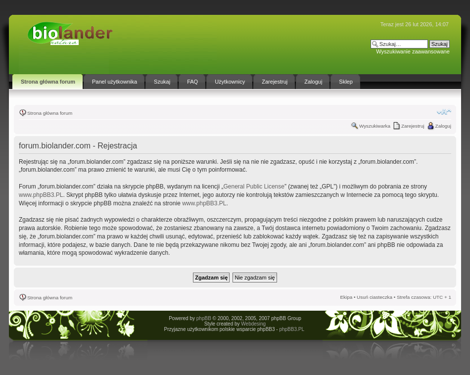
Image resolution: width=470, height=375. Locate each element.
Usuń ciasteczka (374, 297)
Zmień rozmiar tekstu (444, 111)
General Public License (254, 186)
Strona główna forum (49, 113)
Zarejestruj (412, 126)
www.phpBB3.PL (41, 194)
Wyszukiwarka (374, 126)
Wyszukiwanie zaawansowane (412, 51)
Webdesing (253, 324)
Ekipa (346, 297)
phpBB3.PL (291, 329)
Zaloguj (443, 126)
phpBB (203, 318)
